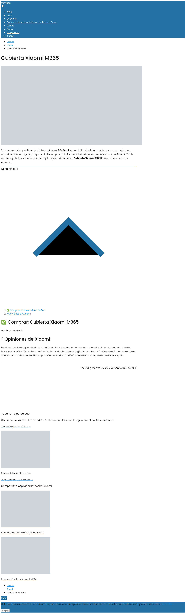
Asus (9, 15)
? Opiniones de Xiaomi (19, 313)
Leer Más (167, 604)
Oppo (10, 29)
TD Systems (13, 32)
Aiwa (9, 11)
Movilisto (5, 2)
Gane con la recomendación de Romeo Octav (32, 22)
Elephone (12, 18)
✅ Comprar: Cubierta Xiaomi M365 (26, 310)
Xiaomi (10, 36)
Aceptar (5, 611)
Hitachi (10, 25)
